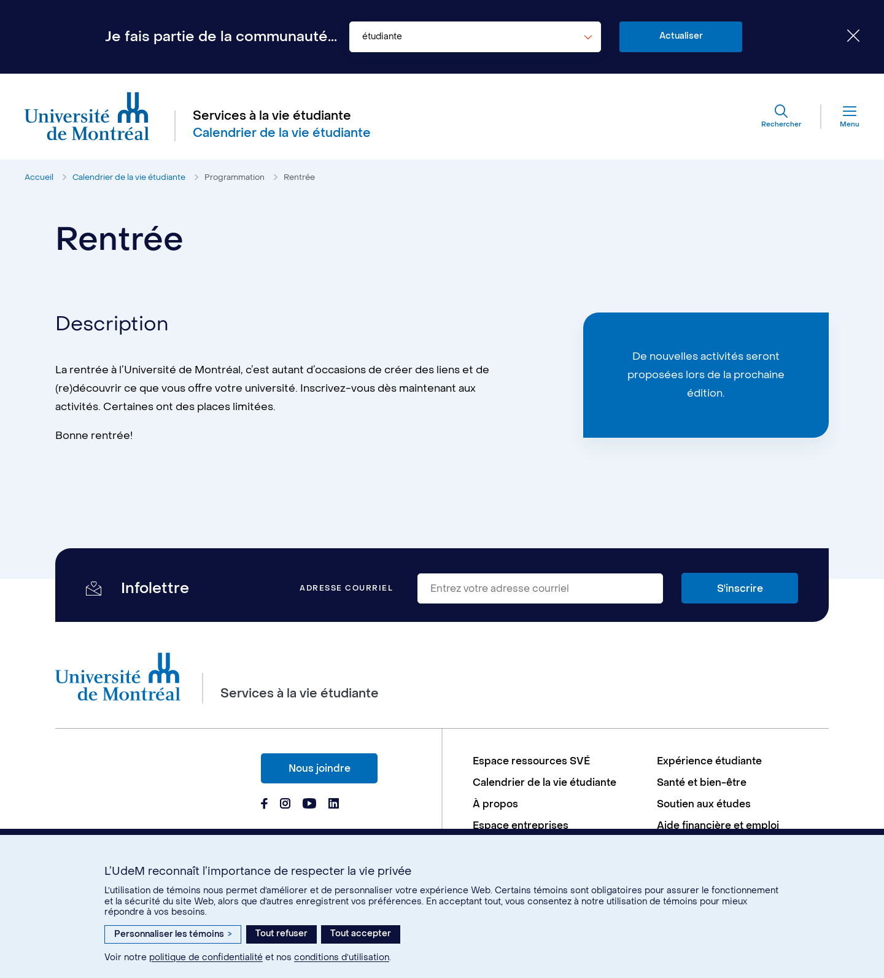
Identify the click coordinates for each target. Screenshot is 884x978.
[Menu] (840, 116)
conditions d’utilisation (341, 957)
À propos (495, 804)
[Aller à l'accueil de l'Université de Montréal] (87, 116)
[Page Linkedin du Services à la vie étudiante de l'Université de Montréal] (333, 805)
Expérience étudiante (709, 761)
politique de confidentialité (206, 957)
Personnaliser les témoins (172, 934)
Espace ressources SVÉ (531, 761)
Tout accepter (360, 933)
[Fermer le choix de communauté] (844, 36)
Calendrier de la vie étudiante (128, 177)
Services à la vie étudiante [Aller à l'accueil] (272, 116)
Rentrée (299, 177)
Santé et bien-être (701, 782)
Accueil (39, 177)
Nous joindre (320, 768)
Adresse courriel (346, 588)
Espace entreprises (520, 825)
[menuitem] (559, 761)
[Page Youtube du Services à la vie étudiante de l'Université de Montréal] (309, 805)
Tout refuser (281, 933)
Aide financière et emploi (718, 825)
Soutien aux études (704, 804)
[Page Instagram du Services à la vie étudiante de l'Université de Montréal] (285, 805)
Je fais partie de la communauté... (221, 36)
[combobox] (475, 36)
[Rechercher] (781, 116)
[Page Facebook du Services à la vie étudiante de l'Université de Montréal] (264, 805)
